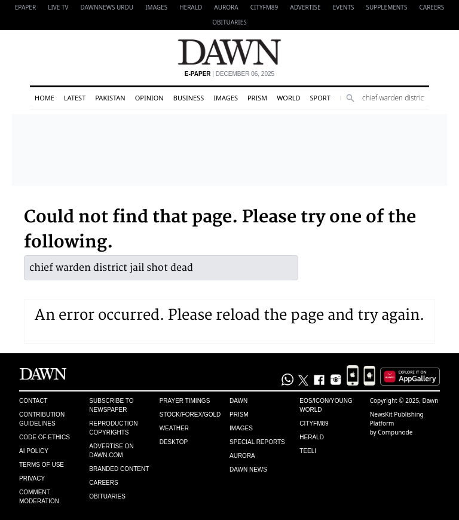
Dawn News (248, 469)
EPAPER (25, 7)
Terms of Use (41, 464)
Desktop (174, 442)
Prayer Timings (185, 400)
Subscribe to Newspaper (111, 405)
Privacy (32, 478)
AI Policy (33, 451)
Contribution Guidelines (42, 419)
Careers (431, 7)
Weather (174, 428)
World (288, 97)
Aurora (226, 7)
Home (44, 97)
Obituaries (229, 22)
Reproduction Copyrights (113, 428)
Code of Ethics (44, 437)
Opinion (149, 97)
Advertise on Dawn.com (111, 450)
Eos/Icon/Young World (325, 405)
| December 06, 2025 (229, 74)
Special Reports (257, 442)
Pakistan (110, 97)
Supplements (386, 7)
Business (188, 97)
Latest (74, 97)
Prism (257, 97)
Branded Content (119, 469)
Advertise (305, 7)
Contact (33, 400)
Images (156, 7)
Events (343, 7)
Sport (320, 97)
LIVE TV (58, 7)
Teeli (307, 451)
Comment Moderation (39, 496)
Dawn (238, 400)
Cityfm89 (313, 423)
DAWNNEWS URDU (107, 7)
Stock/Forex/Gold (190, 414)
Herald (190, 7)
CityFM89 (264, 7)
